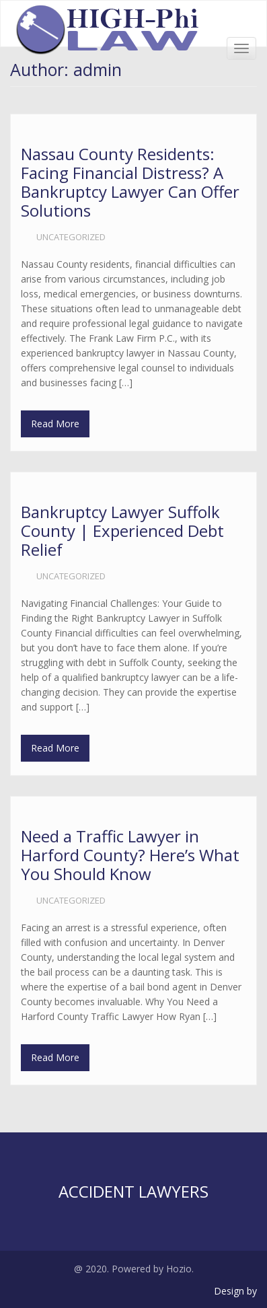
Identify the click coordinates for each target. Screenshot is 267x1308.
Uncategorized (71, 237)
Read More (55, 423)
